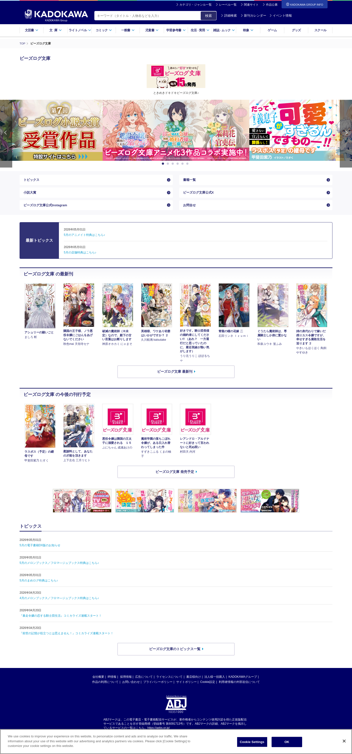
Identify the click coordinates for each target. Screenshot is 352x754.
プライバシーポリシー (158, 687)
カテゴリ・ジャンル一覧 (195, 4)
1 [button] (164, 164)
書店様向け (193, 682)
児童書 (152, 30)
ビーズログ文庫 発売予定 (174, 477)
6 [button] (188, 164)
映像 (248, 30)
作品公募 (272, 4)
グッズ (296, 30)
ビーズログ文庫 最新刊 (174, 377)
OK (287, 742)
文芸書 (31, 30)
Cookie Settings (252, 742)
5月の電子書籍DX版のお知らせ (40, 550)
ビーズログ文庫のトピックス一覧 (174, 654)
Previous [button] (6, 133)
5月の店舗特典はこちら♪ (80, 257)
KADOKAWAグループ (243, 682)
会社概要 (98, 682)
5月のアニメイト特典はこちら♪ (84, 240)
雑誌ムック (224, 30)
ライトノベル (80, 30)
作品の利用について (105, 687)
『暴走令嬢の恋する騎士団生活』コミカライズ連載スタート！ (61, 621)
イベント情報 (280, 15)
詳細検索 (229, 15)
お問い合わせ (131, 687)
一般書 (128, 30)
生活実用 (200, 30)
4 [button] (178, 164)
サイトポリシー (186, 687)
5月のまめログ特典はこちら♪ (39, 585)
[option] (176, 130)
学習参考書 (176, 30)
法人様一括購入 (214, 682)
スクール (320, 30)
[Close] (344, 741)
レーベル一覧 (228, 4)
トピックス (32, 181)
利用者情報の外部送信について (239, 687)
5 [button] (183, 164)
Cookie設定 (207, 687)
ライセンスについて (169, 682)
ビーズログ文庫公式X (199, 195)
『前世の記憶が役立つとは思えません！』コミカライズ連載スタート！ (66, 638)
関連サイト (251, 4)
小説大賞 (30, 195)
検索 (208, 16)
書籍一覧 (190, 181)
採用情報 (126, 682)
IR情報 (112, 682)
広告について (144, 682)
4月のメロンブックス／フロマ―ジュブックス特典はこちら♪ (59, 603)
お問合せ (190, 209)
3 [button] (174, 164)
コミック (104, 30)
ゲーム (272, 30)
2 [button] (169, 164)
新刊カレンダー (253, 15)
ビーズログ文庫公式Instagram (47, 209)
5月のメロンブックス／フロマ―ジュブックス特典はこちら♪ (59, 568)
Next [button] (346, 133)
